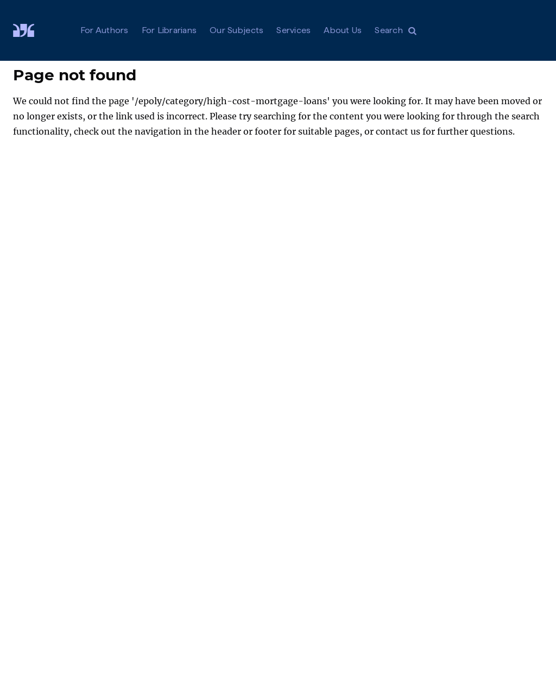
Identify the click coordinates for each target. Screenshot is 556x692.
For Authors (104, 30)
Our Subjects (236, 30)
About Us (343, 30)
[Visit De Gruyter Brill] (32, 30)
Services (293, 30)
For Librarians (169, 30)
